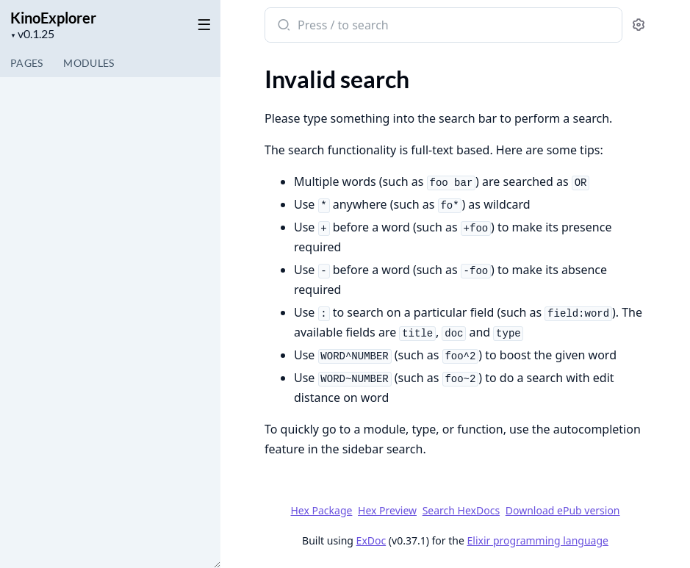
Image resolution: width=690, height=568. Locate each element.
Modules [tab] (88, 63)
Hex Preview (387, 510)
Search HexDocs (461, 511)
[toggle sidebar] (201, 23)
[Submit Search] (282, 26)
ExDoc (371, 540)
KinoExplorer (53, 17)
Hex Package (321, 510)
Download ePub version (563, 510)
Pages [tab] (26, 63)
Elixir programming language (537, 540)
